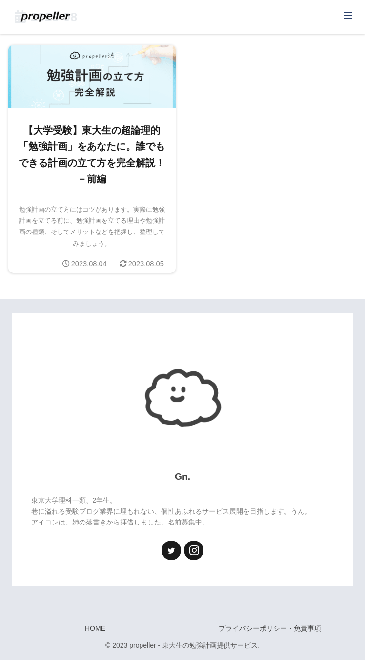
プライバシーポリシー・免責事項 (270, 628)
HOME (95, 628)
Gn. (182, 476)
